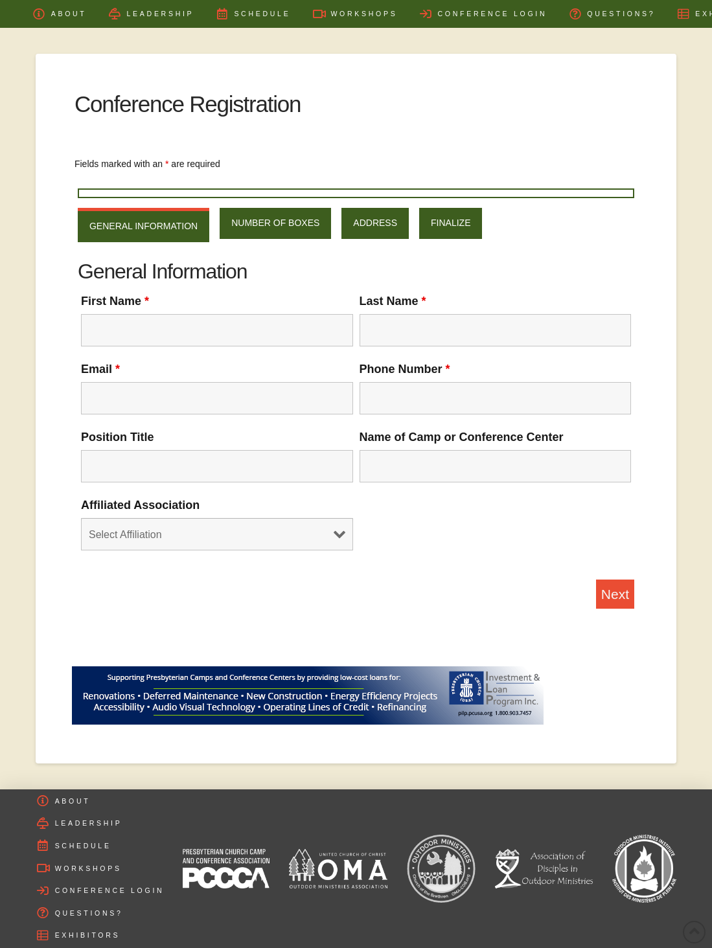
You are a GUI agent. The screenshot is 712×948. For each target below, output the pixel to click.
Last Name (393, 301)
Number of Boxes (275, 223)
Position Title (117, 437)
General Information (143, 226)
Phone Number (405, 369)
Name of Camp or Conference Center (462, 437)
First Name (115, 301)
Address (375, 223)
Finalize (450, 223)
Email (100, 369)
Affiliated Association (140, 505)
